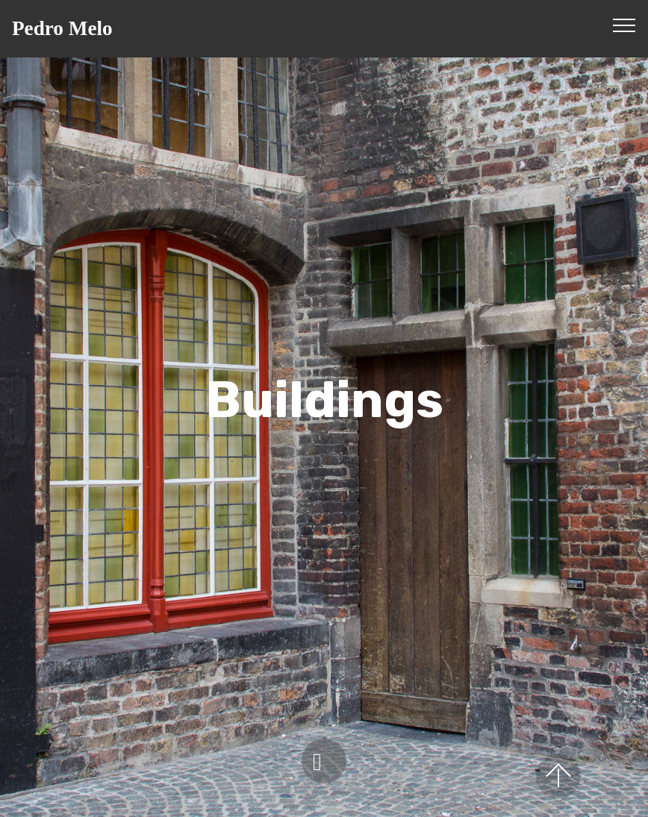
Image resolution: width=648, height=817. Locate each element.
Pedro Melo (62, 29)
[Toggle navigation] (624, 24)
